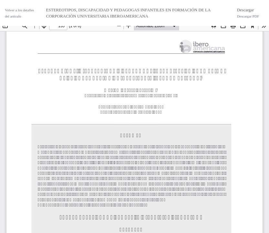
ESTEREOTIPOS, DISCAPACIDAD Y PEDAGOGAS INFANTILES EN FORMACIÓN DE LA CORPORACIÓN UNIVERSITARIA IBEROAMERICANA (128, 13)
